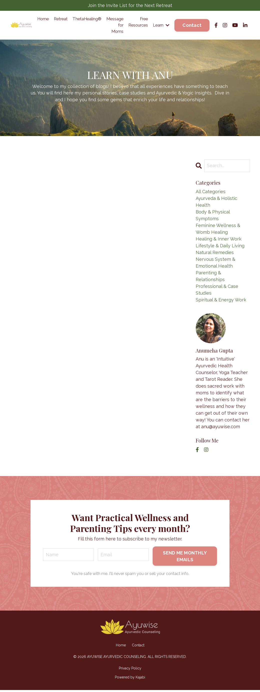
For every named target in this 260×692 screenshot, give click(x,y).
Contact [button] (191, 26)
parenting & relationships (210, 278)
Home (27, 19)
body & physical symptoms (213, 217)
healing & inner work (218, 240)
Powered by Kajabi (130, 679)
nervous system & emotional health (215, 264)
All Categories (210, 193)
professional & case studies (217, 291)
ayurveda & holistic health (216, 203)
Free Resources (134, 23)
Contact (138, 647)
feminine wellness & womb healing (218, 230)
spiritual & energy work (221, 301)
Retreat (47, 19)
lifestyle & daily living (220, 247)
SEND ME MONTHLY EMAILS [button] (185, 558)
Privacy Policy (130, 670)
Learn (159, 26)
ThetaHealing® (77, 19)
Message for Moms (108, 26)
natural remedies (215, 254)
